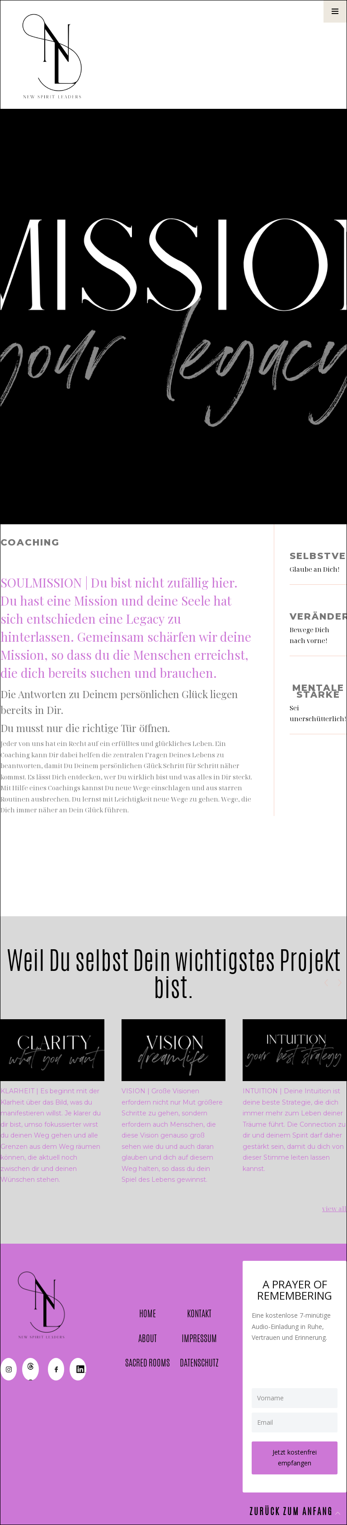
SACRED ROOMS (147, 1363)
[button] (335, 11)
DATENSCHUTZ (199, 1363)
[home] (54, 54)
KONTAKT (199, 1314)
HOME (147, 1314)
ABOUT (147, 1338)
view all (334, 1208)
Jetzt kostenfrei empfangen (294, 1458)
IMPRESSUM (199, 1338)
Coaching (30, 542)
